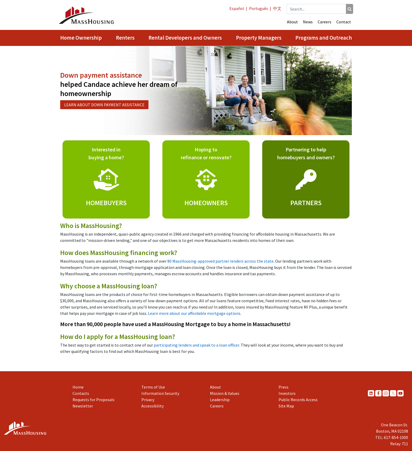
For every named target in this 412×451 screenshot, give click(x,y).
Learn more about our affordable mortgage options (194, 313)
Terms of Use (153, 387)
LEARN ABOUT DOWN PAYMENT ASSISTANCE (104, 104)
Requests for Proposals (94, 399)
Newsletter (83, 405)
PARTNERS (306, 202)
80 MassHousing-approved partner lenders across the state (220, 261)
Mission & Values (224, 393)
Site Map (286, 405)
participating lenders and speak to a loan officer (196, 345)
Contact (343, 21)
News (308, 21)
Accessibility (152, 405)
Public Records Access (298, 399)
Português (258, 8)
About (292, 21)
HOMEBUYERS (106, 202)
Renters (125, 37)
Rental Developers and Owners (185, 37)
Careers (324, 21)
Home (78, 387)
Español (236, 8)
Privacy (147, 399)
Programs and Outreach (323, 37)
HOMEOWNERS (206, 202)
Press (284, 387)
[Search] (349, 9)
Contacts (81, 393)
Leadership (220, 399)
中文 (277, 8)
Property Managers (258, 37)
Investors (287, 393)
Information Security (160, 393)
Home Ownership (81, 37)
